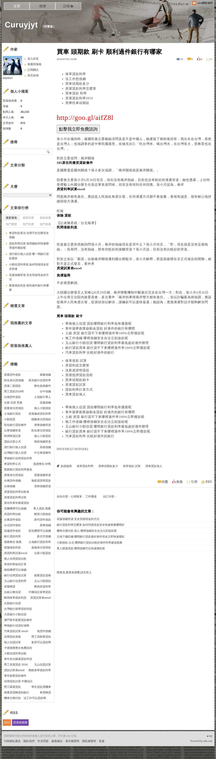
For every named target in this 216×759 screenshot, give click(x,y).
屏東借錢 (45, 525)
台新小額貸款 (42, 553)
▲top (209, 735)
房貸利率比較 (12, 514)
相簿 (42, 6)
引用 (194, 481)
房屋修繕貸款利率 (40, 413)
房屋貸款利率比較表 (16, 491)
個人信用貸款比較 (15, 558)
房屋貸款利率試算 (15, 497)
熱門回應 (28, 224)
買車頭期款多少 (77, 83)
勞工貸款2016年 (14, 391)
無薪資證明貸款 (41, 480)
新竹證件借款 (42, 519)
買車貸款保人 (75, 394)
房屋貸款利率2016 (79, 98)
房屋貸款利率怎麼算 (80, 88)
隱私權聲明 (89, 741)
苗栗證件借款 (12, 374)
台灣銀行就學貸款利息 (18, 608)
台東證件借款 (12, 519)
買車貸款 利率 (76, 93)
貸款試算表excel (14, 670)
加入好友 (33, 58)
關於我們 (29, 741)
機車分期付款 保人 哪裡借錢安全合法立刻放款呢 (87, 530)
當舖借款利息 (12, 547)
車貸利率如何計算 (15, 564)
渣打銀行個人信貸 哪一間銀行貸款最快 (29, 256)
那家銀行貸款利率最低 (18, 469)
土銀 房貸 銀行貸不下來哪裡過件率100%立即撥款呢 (105, 333)
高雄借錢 (45, 447)
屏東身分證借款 (14, 475)
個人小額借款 (42, 408)
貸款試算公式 (12, 441)
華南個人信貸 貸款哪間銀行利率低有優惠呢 (98, 323)
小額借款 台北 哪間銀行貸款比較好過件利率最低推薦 (90, 542)
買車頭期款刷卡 (77, 380)
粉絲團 (8, 755)
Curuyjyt (21, 24)
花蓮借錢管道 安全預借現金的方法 (78, 519)
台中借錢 (45, 391)
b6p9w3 (8, 78)
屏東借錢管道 (42, 424)
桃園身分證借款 (41, 419)
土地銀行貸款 (12, 413)
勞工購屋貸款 (12, 686)
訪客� (68, 6)
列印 (208, 481)
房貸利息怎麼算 (77, 365)
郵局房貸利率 (42, 586)
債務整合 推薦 (13, 542)
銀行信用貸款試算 (15, 575)
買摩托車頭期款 (77, 103)
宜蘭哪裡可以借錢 (15, 508)
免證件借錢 (44, 631)
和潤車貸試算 (12, 436)
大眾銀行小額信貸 (15, 614)
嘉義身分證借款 (41, 547)
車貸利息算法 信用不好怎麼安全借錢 (29, 235)
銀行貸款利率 (12, 536)
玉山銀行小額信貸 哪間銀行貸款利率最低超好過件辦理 (107, 343)
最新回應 (28, 217)
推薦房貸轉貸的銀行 (16, 692)
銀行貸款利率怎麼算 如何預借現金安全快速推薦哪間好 (90, 524)
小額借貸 (9, 419)
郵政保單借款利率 (40, 670)
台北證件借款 (12, 525)
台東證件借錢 (12, 480)
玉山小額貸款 (42, 581)
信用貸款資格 (12, 636)
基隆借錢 (45, 374)
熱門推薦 (45, 224)
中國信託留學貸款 (40, 592)
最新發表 (11, 217)
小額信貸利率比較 (15, 653)
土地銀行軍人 (42, 397)
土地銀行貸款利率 (40, 542)
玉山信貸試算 (42, 664)
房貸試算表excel (40, 597)
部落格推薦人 (21, 346)
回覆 (165, 481)
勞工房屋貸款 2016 (16, 664)
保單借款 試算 (76, 360)
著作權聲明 (72, 741)
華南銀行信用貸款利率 (18, 458)
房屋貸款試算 (75, 384)
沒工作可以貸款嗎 (35, 698)
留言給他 (33, 75)
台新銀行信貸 (12, 603)
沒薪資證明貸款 (77, 370)
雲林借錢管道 (42, 486)
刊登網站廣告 (12, 741)
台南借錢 (9, 486)
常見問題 (43, 741)
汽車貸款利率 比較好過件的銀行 (90, 352)
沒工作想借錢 (75, 79)
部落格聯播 (20, 722)
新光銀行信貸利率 (40, 380)
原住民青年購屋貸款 (16, 502)
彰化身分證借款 (41, 430)
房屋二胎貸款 (12, 385)
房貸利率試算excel (15, 553)
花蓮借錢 (45, 402)
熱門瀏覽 (11, 224)
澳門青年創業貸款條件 (18, 620)
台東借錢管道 (12, 430)
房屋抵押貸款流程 (79, 375)
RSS (7, 722)
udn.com (207, 740)
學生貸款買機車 (41, 686)
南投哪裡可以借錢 (15, 569)
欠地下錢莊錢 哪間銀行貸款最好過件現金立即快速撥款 (90, 536)
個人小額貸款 (42, 436)
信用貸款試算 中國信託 (18, 681)
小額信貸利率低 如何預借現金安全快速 (29, 266)
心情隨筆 (76, 496)
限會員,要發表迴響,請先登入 (74, 572)
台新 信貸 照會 (13, 402)
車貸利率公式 (12, 463)
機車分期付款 (12, 698)
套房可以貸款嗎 (41, 642)
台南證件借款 (12, 397)
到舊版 (48, 26)
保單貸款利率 (75, 74)
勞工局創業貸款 (41, 636)
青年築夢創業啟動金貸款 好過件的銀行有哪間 (100, 328)
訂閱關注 (33, 69)
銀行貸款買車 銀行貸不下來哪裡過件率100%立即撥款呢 (107, 347)
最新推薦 (45, 217)
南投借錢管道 (42, 441)
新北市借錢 (44, 536)
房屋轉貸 (9, 586)
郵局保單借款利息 (15, 597)
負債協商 (66, 466)
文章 (16, 6)
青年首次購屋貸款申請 (18, 659)
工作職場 (91, 496)
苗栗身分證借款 (14, 408)
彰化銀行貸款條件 (15, 424)
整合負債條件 (42, 385)
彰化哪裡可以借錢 (40, 530)
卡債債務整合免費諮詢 (18, 647)
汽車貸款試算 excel (16, 631)
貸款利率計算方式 (79, 389)
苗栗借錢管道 (42, 475)
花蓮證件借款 (12, 530)
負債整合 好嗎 (42, 463)
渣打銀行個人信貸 (15, 447)
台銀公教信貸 (12, 592)
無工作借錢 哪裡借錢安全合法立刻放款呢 (96, 338)
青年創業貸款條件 (15, 675)
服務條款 (57, 741)
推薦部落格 (34, 64)
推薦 (179, 481)
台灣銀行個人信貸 (15, 452)
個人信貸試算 (12, 642)
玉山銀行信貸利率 (15, 581)
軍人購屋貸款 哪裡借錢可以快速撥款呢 (81, 548)
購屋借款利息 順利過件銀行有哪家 (29, 287)
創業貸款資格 (42, 575)
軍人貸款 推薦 (42, 508)
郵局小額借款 (42, 514)
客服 (101, 741)
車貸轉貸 (45, 692)
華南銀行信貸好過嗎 (16, 625)
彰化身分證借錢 (14, 380)
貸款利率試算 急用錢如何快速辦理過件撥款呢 (29, 245)
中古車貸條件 (42, 452)
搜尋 (48, 152)
